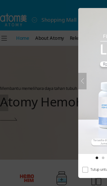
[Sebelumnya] (82, 81)
